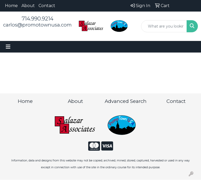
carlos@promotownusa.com (37, 25)
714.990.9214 (37, 18)
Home (11, 5)
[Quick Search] (164, 26)
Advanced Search (126, 101)
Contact (46, 5)
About (28, 5)
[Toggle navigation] (8, 46)
